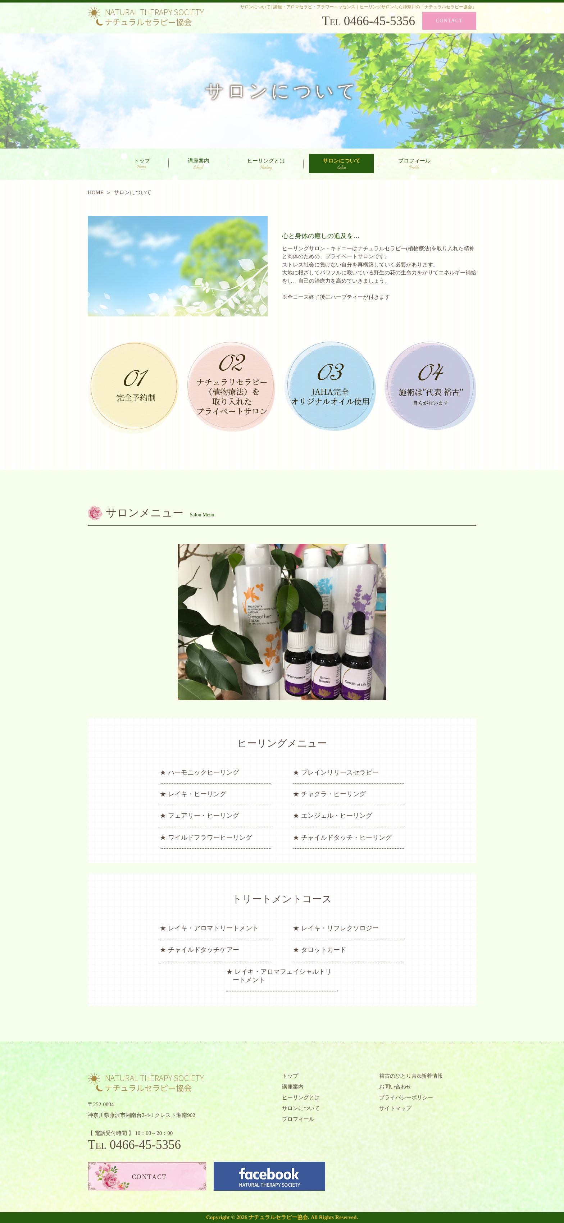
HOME (96, 192)
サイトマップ (395, 1108)
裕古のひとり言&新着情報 (411, 1076)
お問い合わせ (395, 1087)
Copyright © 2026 (227, 1217)
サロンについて (341, 163)
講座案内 (198, 163)
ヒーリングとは (266, 164)
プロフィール (414, 164)
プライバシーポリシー (406, 1097)
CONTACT (449, 20)
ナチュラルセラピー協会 (278, 1217)
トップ (142, 163)
